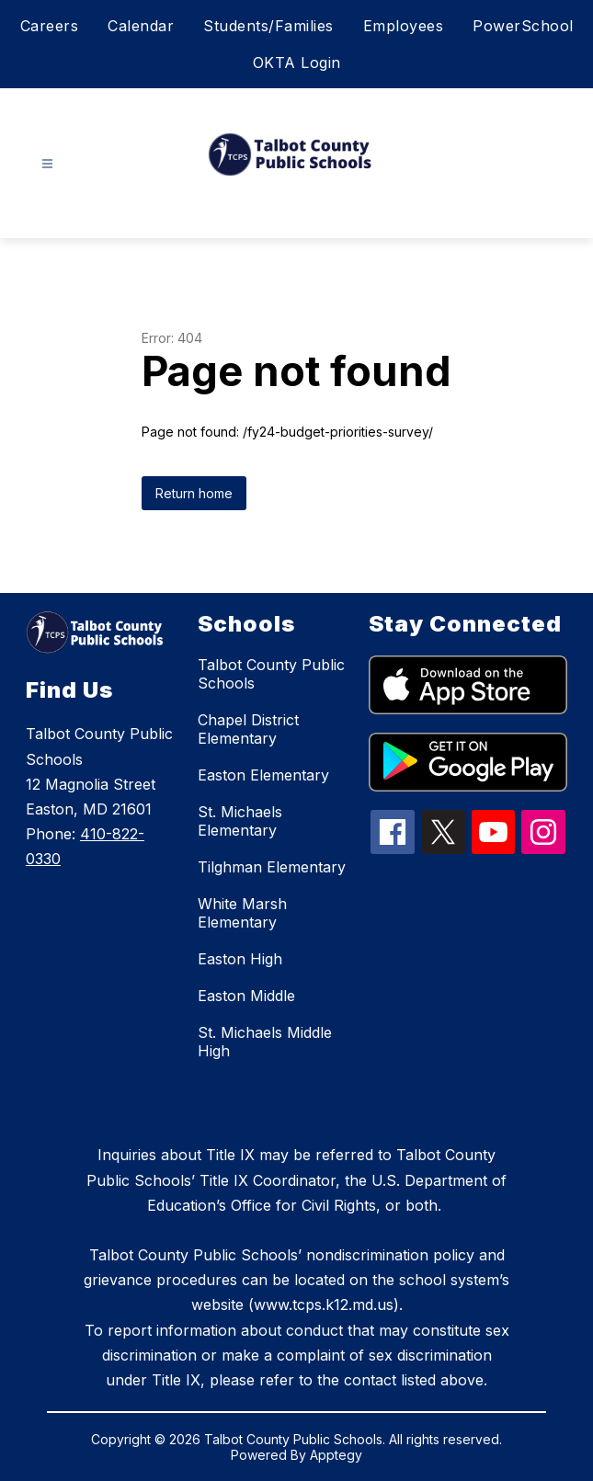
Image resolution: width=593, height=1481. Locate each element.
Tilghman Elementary (272, 867)
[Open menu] (47, 164)
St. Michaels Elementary (240, 821)
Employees (403, 26)
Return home (194, 493)
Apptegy (336, 1455)
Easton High (240, 959)
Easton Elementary (263, 775)
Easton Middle (246, 995)
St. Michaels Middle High (265, 1041)
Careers (49, 26)
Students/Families (268, 26)
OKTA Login (297, 62)
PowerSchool (523, 26)
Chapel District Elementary (248, 729)
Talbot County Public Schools (271, 673)
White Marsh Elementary (242, 912)
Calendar (141, 26)
